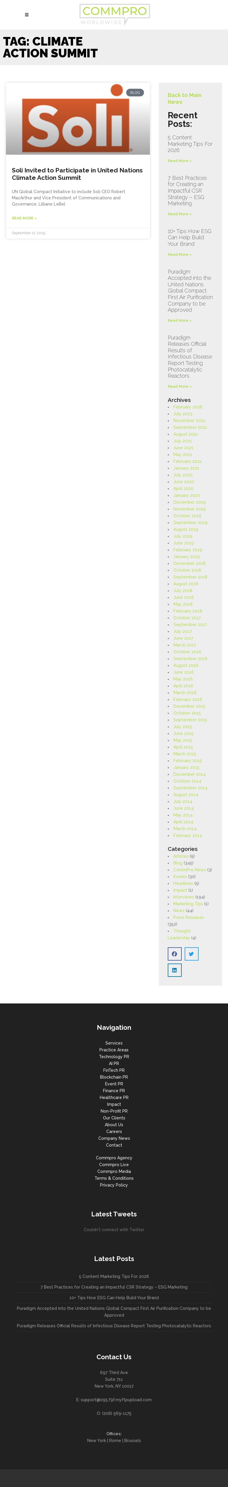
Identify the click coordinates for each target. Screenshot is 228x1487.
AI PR (114, 1063)
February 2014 (187, 835)
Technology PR (114, 1056)
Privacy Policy (114, 1185)
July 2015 (182, 726)
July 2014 (182, 801)
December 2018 (189, 563)
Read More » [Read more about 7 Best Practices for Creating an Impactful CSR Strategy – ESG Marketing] (180, 214)
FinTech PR (114, 1070)
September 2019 (190, 522)
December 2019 (189, 502)
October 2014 (187, 781)
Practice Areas (114, 1050)
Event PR (114, 1084)
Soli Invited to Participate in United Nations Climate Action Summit (77, 174)
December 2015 (189, 706)
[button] (175, 954)
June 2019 (183, 543)
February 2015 (187, 760)
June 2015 (183, 733)
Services (114, 1043)
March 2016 (185, 692)
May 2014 (183, 815)
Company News (114, 1138)
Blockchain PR (114, 1077)
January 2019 (186, 556)
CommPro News (189, 869)
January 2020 (186, 495)
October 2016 (187, 651)
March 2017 (184, 645)
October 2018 (187, 570)
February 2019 (187, 549)
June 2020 (183, 481)
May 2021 (182, 454)
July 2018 (182, 590)
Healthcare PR (114, 1097)
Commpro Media (114, 1171)
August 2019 (185, 529)
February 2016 (187, 699)
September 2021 (190, 427)
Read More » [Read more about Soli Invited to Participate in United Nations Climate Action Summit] (24, 218)
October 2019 (187, 515)
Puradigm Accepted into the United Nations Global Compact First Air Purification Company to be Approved (190, 291)
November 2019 (189, 509)
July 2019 (182, 536)
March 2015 (184, 753)
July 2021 (182, 441)
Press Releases (188, 917)
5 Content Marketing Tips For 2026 (190, 143)
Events (180, 876)
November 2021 (189, 420)
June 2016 (183, 672)
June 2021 (183, 447)
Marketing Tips (188, 903)
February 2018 (187, 611)
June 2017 (183, 638)
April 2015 (183, 747)
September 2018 (190, 577)
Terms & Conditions (114, 1178)
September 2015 (190, 719)
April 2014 (183, 822)
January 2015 (186, 767)
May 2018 (183, 604)
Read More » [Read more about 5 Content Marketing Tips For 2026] (180, 161)
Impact (180, 890)
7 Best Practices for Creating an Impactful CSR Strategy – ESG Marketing (187, 190)
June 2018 (183, 597)
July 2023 (182, 413)
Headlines (183, 883)
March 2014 (185, 828)
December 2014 (189, 774)
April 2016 (183, 685)
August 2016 (185, 665)
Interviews (183, 897)
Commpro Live (114, 1164)
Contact (114, 1145)
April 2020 (183, 488)
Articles (181, 856)
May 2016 (183, 679)
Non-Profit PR (114, 1111)
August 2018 (185, 583)
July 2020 (183, 475)
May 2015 (182, 740)
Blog (178, 863)
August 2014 (185, 794)
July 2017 (182, 631)
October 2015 (187, 713)
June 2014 (183, 808)
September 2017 (190, 624)
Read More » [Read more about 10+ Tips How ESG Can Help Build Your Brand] (180, 255)
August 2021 (185, 434)
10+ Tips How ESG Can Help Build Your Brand (189, 237)
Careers (114, 1131)
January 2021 (186, 468)
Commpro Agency (114, 1157)
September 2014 (190, 787)
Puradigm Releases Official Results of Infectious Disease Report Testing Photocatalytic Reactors (190, 356)
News (179, 910)
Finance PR (114, 1090)
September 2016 (190, 658)
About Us (114, 1124)
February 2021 (187, 461)
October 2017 (187, 617)
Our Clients (114, 1118)
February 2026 (187, 407)
